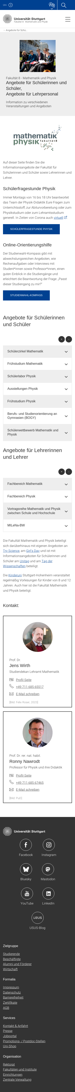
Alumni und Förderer (17, 964)
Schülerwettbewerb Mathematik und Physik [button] (32, 432)
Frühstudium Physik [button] (21, 401)
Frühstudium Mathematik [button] (25, 363)
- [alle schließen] (68, 339)
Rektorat (9, 1064)
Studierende (11, 954)
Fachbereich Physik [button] (21, 496)
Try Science (11, 550)
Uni (5, 4)
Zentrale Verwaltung (17, 1079)
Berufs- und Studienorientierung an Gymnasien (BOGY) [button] (32, 416)
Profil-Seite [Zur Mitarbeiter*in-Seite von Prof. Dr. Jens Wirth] (23, 680)
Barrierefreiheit (13, 997)
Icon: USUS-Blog (38, 918)
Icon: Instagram (49, 845)
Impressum (11, 987)
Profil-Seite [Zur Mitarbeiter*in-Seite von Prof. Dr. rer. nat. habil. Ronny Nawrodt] (23, 775)
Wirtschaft (10, 969)
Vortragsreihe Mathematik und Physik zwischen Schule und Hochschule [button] (33, 511)
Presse (7, 1031)
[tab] (37, 351)
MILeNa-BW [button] (16, 525)
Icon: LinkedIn (48, 893)
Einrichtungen (12, 1074)
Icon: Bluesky (26, 869)
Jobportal (10, 1036)
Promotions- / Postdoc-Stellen (24, 1041)
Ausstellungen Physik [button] (22, 388)
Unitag (24, 561)
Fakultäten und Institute (20, 1069)
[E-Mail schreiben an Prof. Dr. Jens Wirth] (24, 693)
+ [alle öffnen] (61, 339)
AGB (6, 1007)
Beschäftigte (12, 959)
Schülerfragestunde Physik (31, 229)
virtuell (58, 217)
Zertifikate (10, 1002)
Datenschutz (12, 992)
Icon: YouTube (27, 893)
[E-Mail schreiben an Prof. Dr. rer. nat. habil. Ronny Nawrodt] (24, 789)
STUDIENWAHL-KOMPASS (26, 295)
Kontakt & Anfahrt (15, 1026)
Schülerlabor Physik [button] (21, 376)
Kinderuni (15, 575)
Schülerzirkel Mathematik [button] (25, 351)
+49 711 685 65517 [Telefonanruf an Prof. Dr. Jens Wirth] (30, 687)
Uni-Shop (9, 1046)
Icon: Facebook (26, 845)
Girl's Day (33, 550)
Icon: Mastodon (48, 869)
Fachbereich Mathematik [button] (24, 483)
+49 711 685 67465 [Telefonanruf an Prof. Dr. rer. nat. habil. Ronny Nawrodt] (30, 782)
